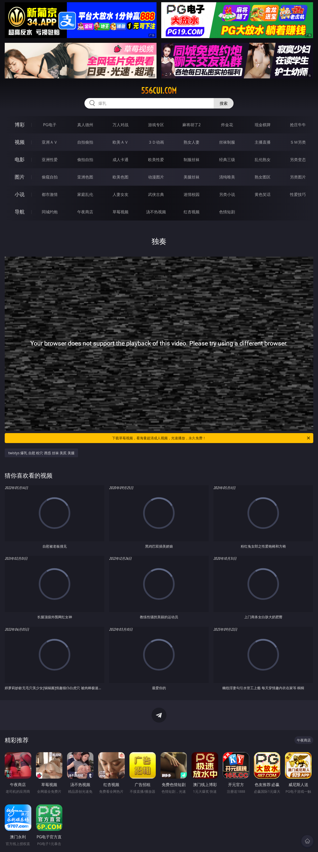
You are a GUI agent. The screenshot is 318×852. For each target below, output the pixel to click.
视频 (20, 142)
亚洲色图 (85, 177)
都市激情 (50, 194)
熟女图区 (263, 177)
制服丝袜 (191, 159)
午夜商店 (85, 212)
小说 (20, 194)
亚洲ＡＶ (50, 142)
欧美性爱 (156, 159)
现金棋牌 (263, 124)
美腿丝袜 (191, 177)
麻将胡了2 (191, 124)
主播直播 (263, 142)
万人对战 (120, 124)
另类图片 (298, 177)
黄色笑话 (263, 194)
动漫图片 (156, 177)
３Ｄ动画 (156, 142)
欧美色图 (120, 177)
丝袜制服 (227, 142)
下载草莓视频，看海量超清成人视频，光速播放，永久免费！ (211, 438)
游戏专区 (156, 124)
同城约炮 (50, 212)
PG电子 (49, 124)
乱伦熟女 (263, 159)
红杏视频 (191, 212)
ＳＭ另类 (298, 142)
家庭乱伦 (85, 194)
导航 (20, 211)
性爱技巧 (298, 194)
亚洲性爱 (50, 159)
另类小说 (227, 194)
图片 (20, 176)
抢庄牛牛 (298, 124)
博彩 (20, 124)
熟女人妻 (191, 142)
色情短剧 (227, 212)
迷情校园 (191, 194)
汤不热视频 (156, 212)
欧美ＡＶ (120, 142)
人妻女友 (120, 194)
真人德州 (85, 124)
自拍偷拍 (85, 142)
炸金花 (227, 124)
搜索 (224, 103)
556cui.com (159, 91)
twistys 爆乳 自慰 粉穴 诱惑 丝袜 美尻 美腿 (41, 453)
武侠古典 (156, 194)
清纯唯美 (227, 177)
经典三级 (227, 159)
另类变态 (298, 159)
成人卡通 (120, 159)
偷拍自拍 (85, 159)
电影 (20, 159)
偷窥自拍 (50, 177)
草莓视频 (120, 212)
